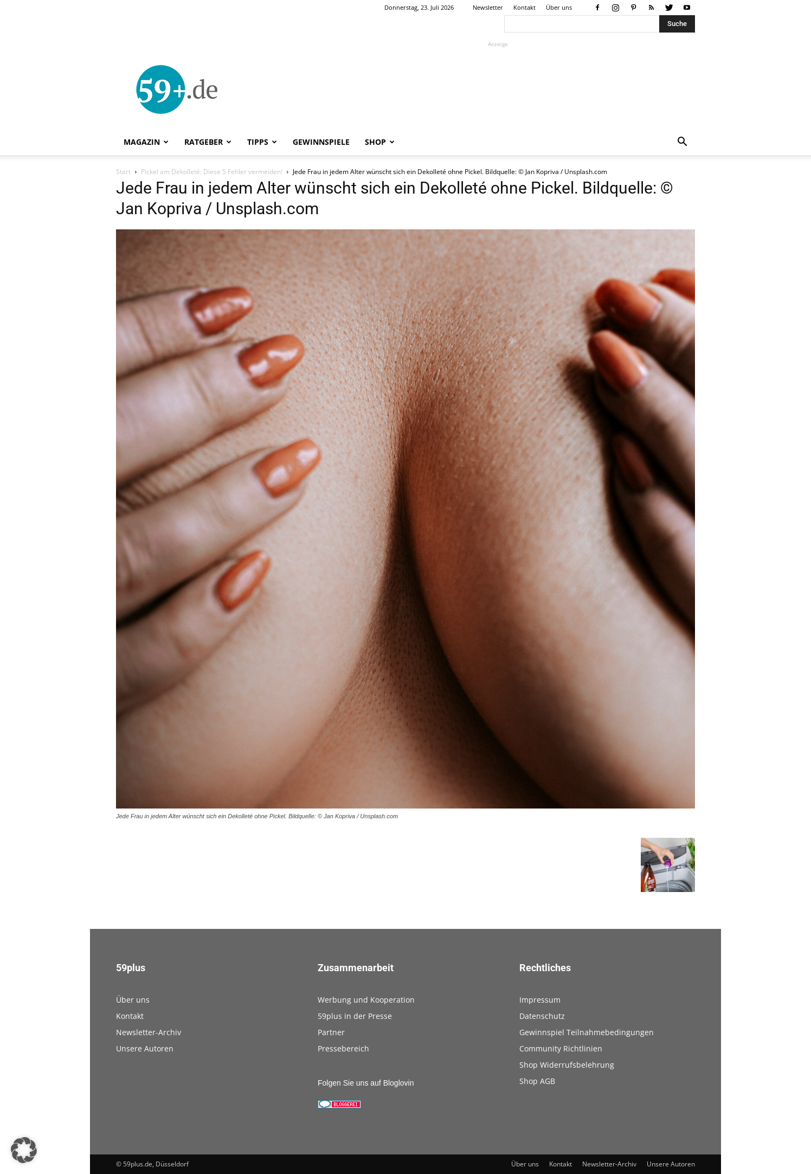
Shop (380, 142)
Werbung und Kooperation (366, 1000)
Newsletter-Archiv (148, 1032)
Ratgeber (207, 142)
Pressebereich (343, 1048)
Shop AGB (537, 1081)
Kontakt (524, 7)
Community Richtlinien (560, 1048)
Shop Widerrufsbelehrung (566, 1065)
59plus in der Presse (355, 1016)
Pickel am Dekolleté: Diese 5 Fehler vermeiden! (211, 171)
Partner (331, 1032)
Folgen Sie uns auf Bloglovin (366, 1083)
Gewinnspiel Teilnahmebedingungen (586, 1032)
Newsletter (488, 7)
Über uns (559, 7)
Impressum (540, 1000)
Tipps (262, 142)
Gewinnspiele (321, 142)
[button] (682, 143)
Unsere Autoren (144, 1048)
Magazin (146, 142)
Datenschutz (542, 1016)
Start (123, 171)
